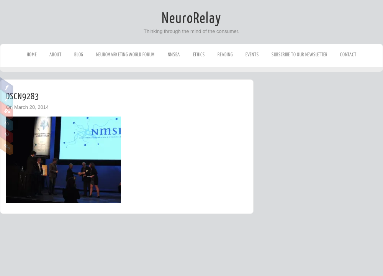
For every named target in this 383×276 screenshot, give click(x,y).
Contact (348, 55)
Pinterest (6, 134)
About (55, 55)
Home (32, 55)
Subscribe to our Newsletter (299, 55)
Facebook (6, 86)
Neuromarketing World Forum (125, 55)
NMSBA (174, 55)
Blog (78, 55)
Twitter (6, 98)
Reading (225, 55)
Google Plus (6, 110)
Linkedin (6, 122)
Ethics (199, 55)
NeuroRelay (191, 18)
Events (252, 55)
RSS (6, 146)
